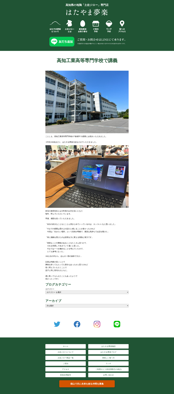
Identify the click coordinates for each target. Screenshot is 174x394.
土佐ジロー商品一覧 (66, 358)
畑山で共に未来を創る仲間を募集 (87, 384)
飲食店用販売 (65, 375)
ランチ (108, 363)
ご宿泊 (65, 363)
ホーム (65, 346)
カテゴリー (49, 289)
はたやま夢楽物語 (108, 346)
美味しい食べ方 (108, 358)
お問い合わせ (108, 375)
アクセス (65, 369)
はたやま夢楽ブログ (108, 352)
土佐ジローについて (66, 352)
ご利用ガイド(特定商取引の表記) (108, 369)
